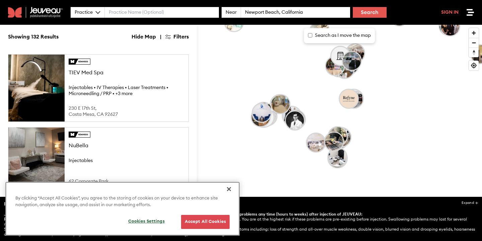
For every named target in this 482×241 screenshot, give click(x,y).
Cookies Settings (146, 221)
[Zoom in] (474, 33)
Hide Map (144, 36)
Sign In (450, 12)
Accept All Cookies (205, 222)
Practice (87, 12)
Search (370, 12)
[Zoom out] (474, 43)
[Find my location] (474, 65)
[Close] (229, 189)
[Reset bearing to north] (474, 52)
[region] (122, 209)
